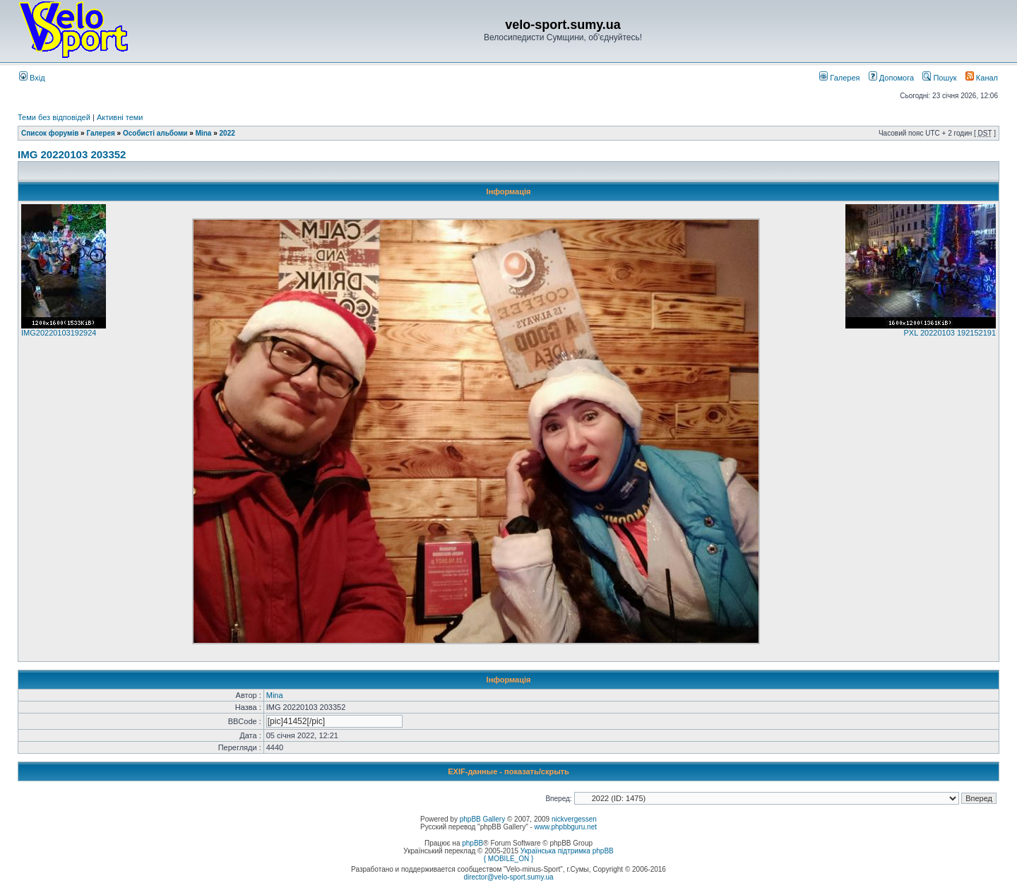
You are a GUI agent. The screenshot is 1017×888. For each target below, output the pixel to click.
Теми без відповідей (54, 117)
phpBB (472, 843)
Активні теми (120, 117)
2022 (227, 133)
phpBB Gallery (482, 819)
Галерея (839, 77)
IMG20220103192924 (58, 332)
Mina (204, 133)
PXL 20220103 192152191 (950, 332)
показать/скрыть (536, 771)
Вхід (32, 77)
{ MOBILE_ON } (509, 859)
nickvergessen (574, 819)
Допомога (891, 77)
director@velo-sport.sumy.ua (508, 877)
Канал (981, 77)
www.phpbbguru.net (566, 827)
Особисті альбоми (156, 133)
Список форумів (49, 133)
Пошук (939, 77)
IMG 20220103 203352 (72, 154)
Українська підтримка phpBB (567, 851)
